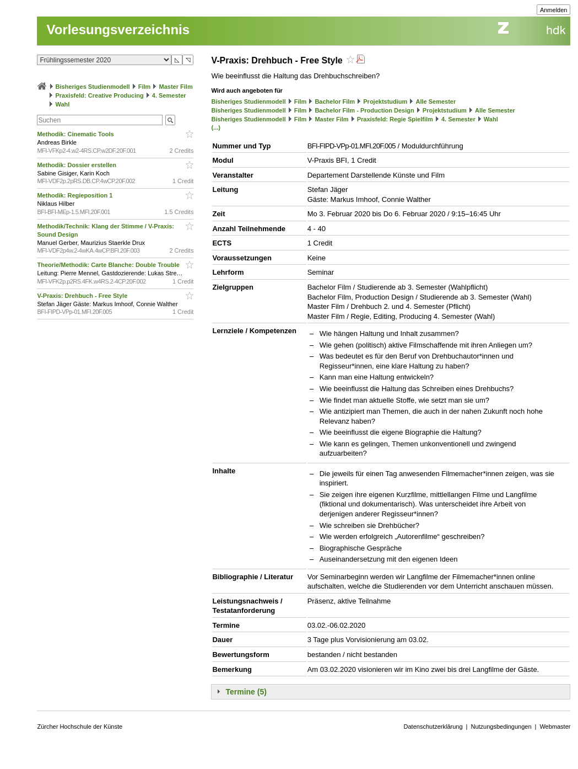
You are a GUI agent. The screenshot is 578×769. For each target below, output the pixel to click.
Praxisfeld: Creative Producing (100, 95)
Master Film (176, 86)
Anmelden (554, 10)
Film (144, 86)
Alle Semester (435, 101)
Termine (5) (245, 691)
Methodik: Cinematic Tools (76, 134)
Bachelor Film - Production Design (364, 110)
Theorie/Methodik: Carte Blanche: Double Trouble (109, 264)
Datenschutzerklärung (433, 726)
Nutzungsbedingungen (501, 726)
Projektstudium (385, 101)
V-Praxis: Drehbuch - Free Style (83, 295)
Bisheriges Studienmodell (93, 86)
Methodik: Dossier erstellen (77, 165)
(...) (215, 127)
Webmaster (554, 726)
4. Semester (169, 95)
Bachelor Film (335, 101)
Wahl (63, 104)
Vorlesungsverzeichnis (118, 29)
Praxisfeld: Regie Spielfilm (395, 119)
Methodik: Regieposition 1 (75, 195)
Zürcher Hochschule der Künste (79, 726)
